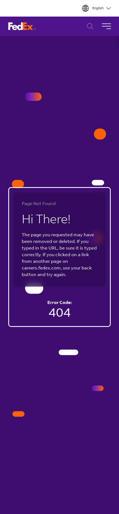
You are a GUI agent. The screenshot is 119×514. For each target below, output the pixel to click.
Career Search (89, 26)
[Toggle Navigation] (106, 26)
